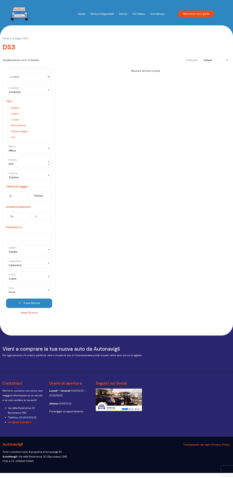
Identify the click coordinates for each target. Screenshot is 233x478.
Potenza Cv (14, 227)
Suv (13, 137)
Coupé (15, 119)
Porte (11, 288)
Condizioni (14, 88)
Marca (12, 146)
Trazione (13, 173)
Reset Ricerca (29, 312)
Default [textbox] (208, 60)
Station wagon (19, 131)
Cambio (13, 247)
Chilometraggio (17, 186)
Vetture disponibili (102, 14)
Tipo (9, 101)
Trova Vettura (29, 303)
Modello (13, 159)
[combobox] (215, 60)
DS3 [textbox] (29, 164)
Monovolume (18, 125)
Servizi (123, 14)
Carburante (15, 261)
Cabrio (15, 113)
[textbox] (29, 92)
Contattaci (157, 14)
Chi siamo (138, 14)
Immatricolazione (18, 207)
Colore (12, 274)
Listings (16, 38)
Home (81, 14)
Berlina (15, 108)
